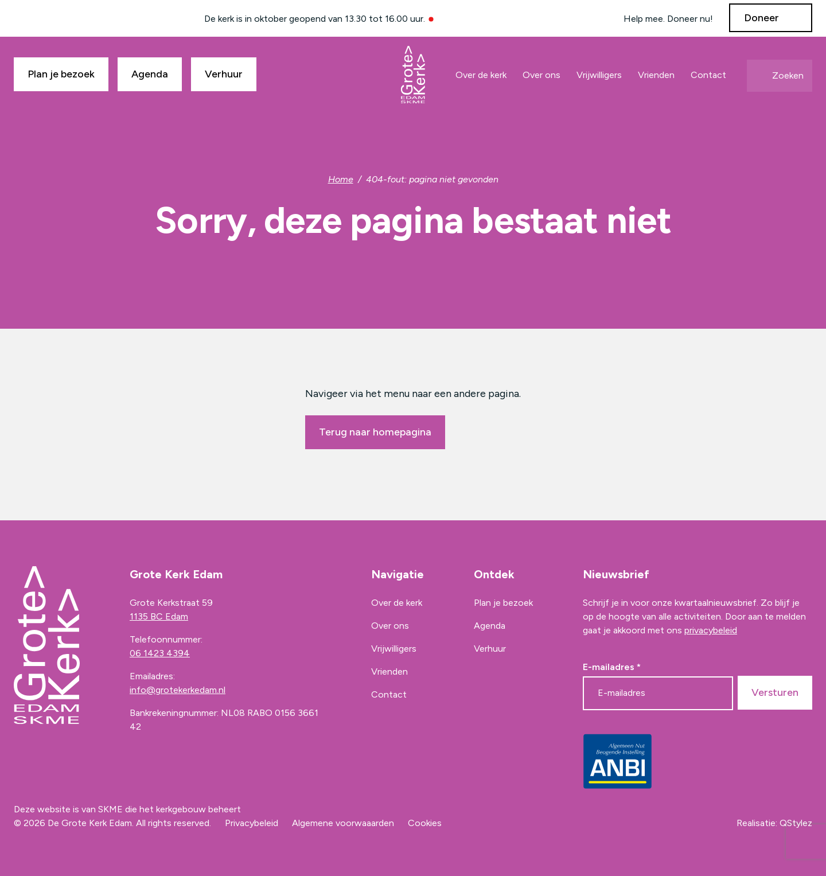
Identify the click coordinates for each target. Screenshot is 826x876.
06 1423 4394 (160, 653)
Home (340, 179)
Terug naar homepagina (375, 432)
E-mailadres (612, 667)
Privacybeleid (251, 822)
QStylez (796, 822)
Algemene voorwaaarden (343, 822)
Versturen (774, 692)
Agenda (149, 74)
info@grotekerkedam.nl (177, 689)
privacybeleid (710, 630)
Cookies (425, 822)
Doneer (761, 17)
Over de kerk (480, 74)
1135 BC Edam (159, 616)
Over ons (541, 74)
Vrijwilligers (599, 74)
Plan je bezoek (61, 74)
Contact (708, 74)
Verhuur (224, 74)
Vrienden (656, 74)
